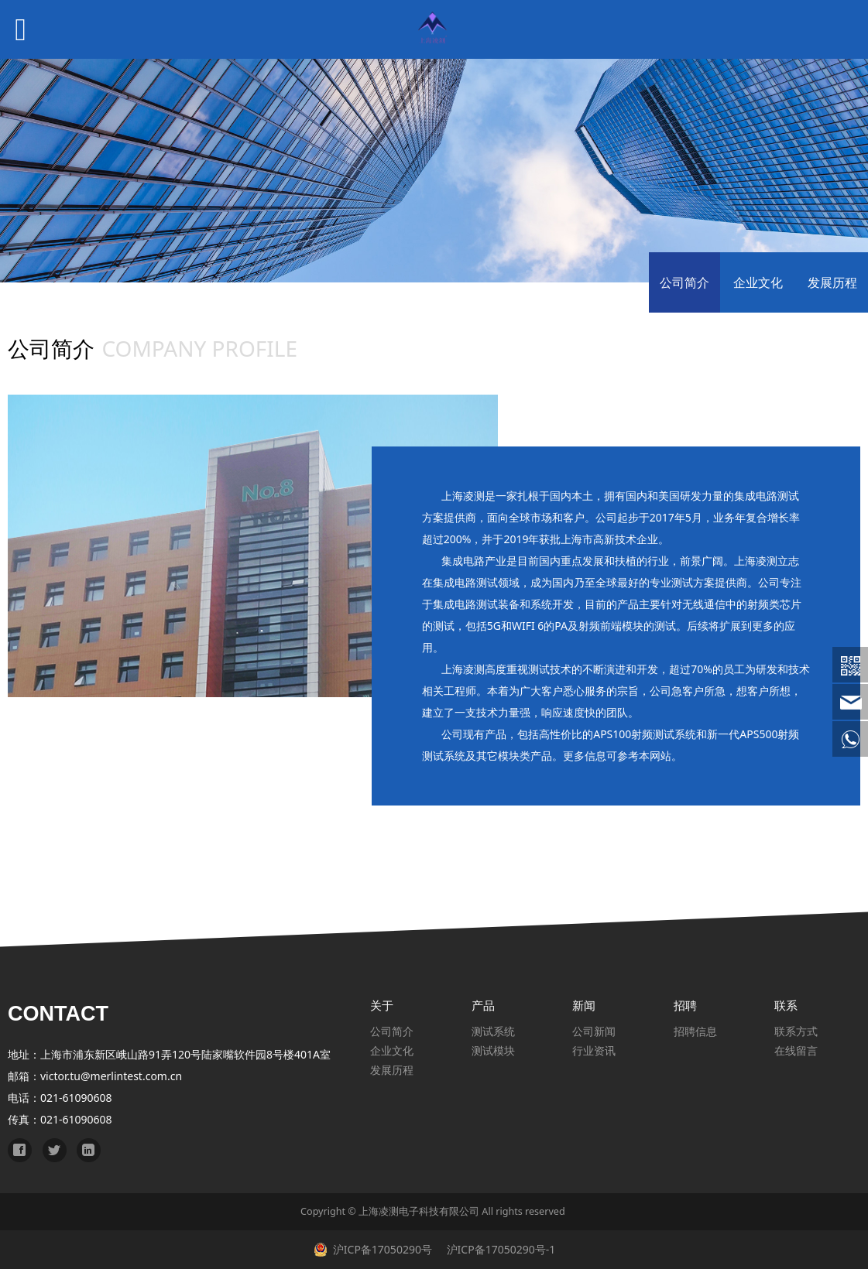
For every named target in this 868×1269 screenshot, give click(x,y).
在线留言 (796, 1050)
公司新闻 (594, 1031)
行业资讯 (594, 1050)
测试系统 (493, 1031)
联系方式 (796, 1031)
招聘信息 (695, 1031)
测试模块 (493, 1050)
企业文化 (758, 282)
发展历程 (832, 282)
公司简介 (684, 282)
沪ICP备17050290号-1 (499, 1249)
